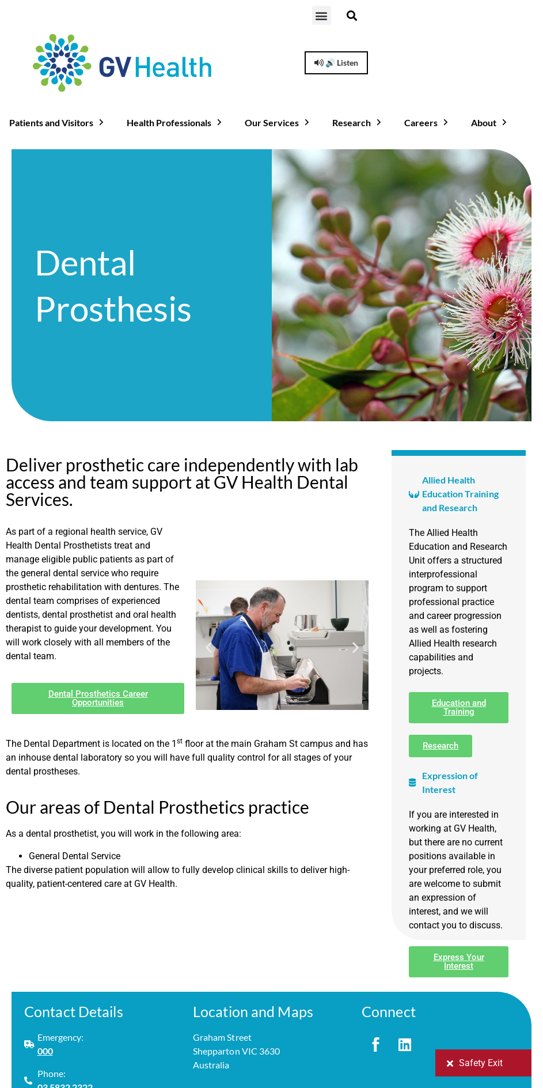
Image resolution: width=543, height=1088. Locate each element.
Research (357, 122)
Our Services (278, 122)
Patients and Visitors (57, 122)
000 (45, 1050)
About (490, 122)
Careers (427, 122)
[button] (321, 15)
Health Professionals (175, 122)
